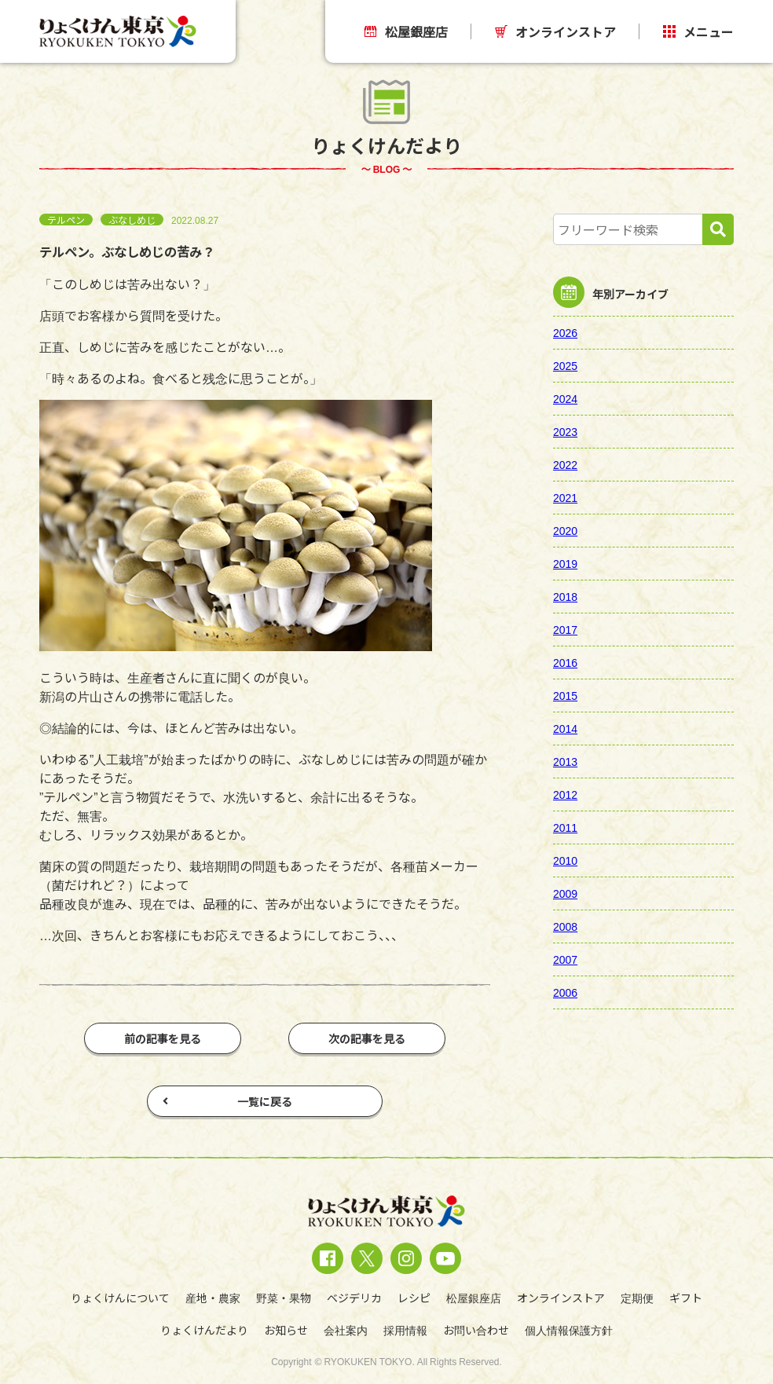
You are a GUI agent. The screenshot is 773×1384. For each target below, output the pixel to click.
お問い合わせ (476, 1330)
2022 (565, 464)
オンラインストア (555, 31)
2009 (565, 893)
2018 (565, 596)
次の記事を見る (366, 1038)
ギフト (685, 1297)
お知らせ (286, 1330)
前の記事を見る (162, 1038)
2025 (565, 365)
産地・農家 (212, 1297)
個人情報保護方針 (569, 1330)
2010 (565, 860)
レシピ (413, 1297)
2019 (565, 563)
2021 (565, 497)
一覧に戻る (227, 1101)
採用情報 (405, 1330)
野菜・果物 (283, 1297)
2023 (565, 431)
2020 (565, 530)
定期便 (637, 1297)
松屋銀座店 (406, 31)
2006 (565, 992)
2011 (565, 827)
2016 (565, 662)
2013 (565, 761)
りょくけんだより (204, 1330)
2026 (565, 332)
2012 (565, 794)
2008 (565, 926)
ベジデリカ (354, 1297)
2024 (565, 398)
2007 (565, 959)
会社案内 (346, 1330)
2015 (565, 695)
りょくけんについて (120, 1297)
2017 (565, 629)
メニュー (698, 31)
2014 (565, 728)
